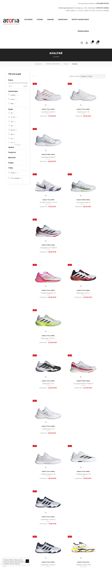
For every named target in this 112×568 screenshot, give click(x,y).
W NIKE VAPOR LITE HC (68, 478)
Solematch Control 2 (94, 267)
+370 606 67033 (102, 3)
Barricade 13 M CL (68, 182)
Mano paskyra (61, 537)
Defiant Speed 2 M (69, 267)
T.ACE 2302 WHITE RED (68, 351)
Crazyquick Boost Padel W (69, 224)
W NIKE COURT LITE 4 (43, 140)
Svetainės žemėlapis (63, 544)
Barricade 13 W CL (94, 182)
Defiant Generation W (94, 394)
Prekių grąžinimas (46, 548)
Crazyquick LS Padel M (94, 140)
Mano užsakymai (62, 541)
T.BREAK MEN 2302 (68, 309)
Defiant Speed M (43, 436)
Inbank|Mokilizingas (46, 541)
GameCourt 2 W (69, 97)
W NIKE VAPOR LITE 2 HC (43, 394)
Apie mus (43, 538)
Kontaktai (43, 544)
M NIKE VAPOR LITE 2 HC (68, 394)
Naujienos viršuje (93, 64)
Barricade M (68, 436)
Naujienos (60, 531)
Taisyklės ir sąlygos (46, 531)
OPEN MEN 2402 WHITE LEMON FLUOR (43, 351)
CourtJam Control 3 (43, 97)
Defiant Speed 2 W (43, 182)
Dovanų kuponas (62, 548)
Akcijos (59, 534)
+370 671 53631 (102, 8)
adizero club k (94, 436)
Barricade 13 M (43, 224)
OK (27, 561)
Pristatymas (44, 524)
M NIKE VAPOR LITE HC (43, 478)
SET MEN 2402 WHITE (94, 309)
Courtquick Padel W (94, 97)
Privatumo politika (46, 534)
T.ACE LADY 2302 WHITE (94, 351)
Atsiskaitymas (44, 527)
